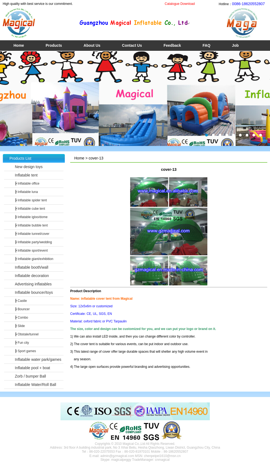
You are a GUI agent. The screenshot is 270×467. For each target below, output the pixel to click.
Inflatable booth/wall (31, 267)
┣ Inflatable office (27, 183)
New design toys (29, 167)
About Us (92, 45)
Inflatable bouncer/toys (34, 292)
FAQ (206, 45)
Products (54, 45)
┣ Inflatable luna (26, 192)
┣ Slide (20, 326)
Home (19, 45)
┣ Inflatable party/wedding (33, 242)
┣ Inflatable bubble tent (31, 225)
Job (235, 45)
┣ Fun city (22, 343)
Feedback (172, 45)
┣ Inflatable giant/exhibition (34, 259)
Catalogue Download (180, 4)
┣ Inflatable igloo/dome (31, 217)
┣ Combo (21, 317)
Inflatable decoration (32, 275)
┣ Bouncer (22, 309)
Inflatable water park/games (38, 359)
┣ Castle (21, 301)
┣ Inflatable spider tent (31, 200)
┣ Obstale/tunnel (27, 334)
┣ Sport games (25, 351)
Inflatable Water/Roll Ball (35, 384)
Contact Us (132, 45)
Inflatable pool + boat (32, 368)
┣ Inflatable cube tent (30, 209)
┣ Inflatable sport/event (31, 250)
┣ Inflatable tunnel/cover (32, 234)
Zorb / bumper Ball (30, 376)
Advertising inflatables (33, 284)
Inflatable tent (26, 175)
